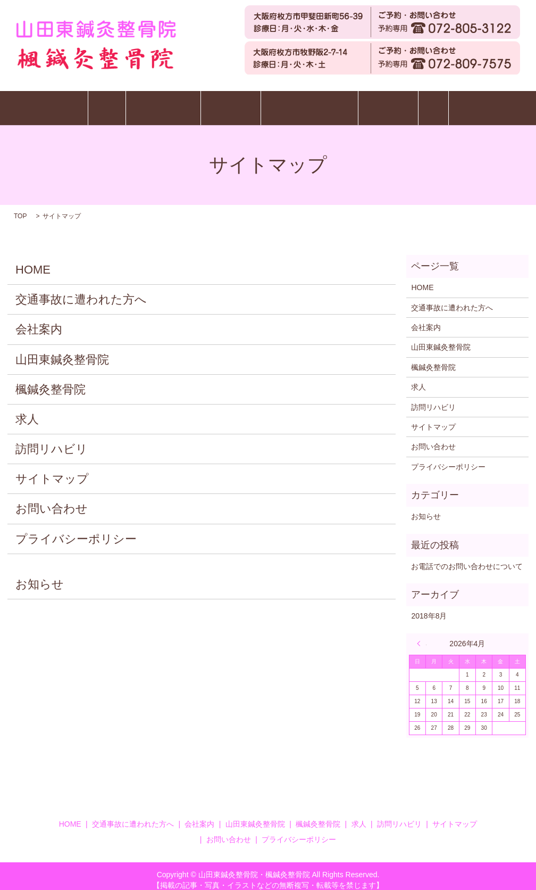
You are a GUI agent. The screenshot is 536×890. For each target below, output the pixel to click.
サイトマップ (52, 470)
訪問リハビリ (421, 104)
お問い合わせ (51, 500)
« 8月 (421, 635)
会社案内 (38, 321)
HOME (51, 104)
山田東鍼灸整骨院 (130, 104)
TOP (20, 208)
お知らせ (39, 576)
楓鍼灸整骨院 (219, 104)
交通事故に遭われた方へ (321, 104)
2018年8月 (429, 608)
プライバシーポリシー (76, 530)
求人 (489, 104)
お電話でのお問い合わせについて (467, 558)
